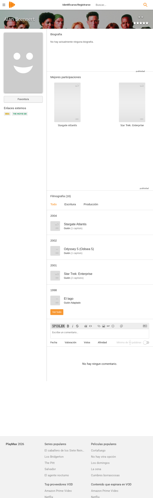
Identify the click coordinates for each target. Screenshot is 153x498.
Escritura (70, 204)
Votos (87, 342)
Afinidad (102, 342)
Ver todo (56, 312)
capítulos (77, 278)
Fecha (53, 342)
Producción (91, 204)
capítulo (76, 228)
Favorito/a (23, 99)
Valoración (70, 342)
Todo (53, 204)
